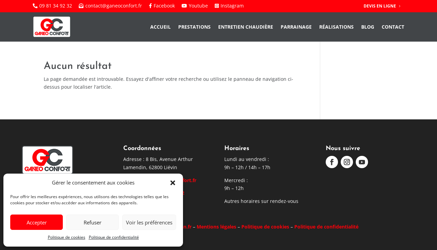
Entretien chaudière (245, 27)
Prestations (194, 27)
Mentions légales (216, 226)
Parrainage (296, 27)
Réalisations (336, 27)
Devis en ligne (380, 6)
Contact (393, 27)
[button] (172, 182)
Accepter (37, 222)
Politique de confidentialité (114, 237)
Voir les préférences (149, 222)
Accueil (160, 27)
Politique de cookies (66, 237)
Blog (367, 27)
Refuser (92, 222)
